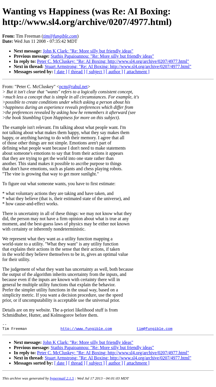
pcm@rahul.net (73, 86)
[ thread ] (76, 71)
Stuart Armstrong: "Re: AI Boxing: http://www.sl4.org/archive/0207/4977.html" (118, 66)
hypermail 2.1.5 (62, 380)
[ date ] (60, 71)
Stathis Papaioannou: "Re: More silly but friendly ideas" (102, 56)
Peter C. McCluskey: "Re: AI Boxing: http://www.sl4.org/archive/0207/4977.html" (113, 61)
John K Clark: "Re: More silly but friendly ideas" (88, 51)
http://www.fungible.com (86, 330)
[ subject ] (95, 71)
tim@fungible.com (154, 330)
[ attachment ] (136, 71)
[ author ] (114, 71)
